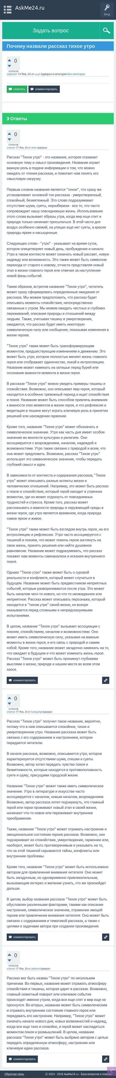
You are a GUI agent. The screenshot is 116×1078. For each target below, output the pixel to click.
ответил (11, 147)
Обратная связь (14, 1074)
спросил (12, 74)
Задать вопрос (51, 30)
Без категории (76, 74)
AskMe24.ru (30, 8)
